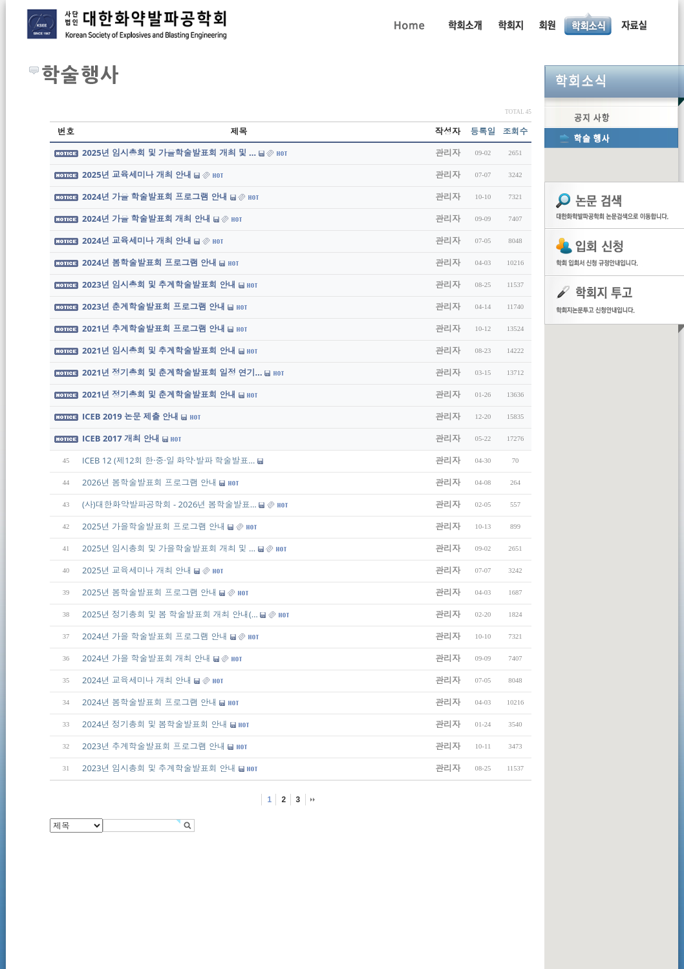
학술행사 (611, 137)
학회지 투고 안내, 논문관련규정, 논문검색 (510, 24)
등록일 (483, 131)
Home (408, 24)
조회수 (515, 131)
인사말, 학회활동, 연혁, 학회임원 (464, 24)
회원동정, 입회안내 (547, 24)
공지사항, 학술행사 (589, 24)
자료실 (634, 24)
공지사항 (611, 117)
